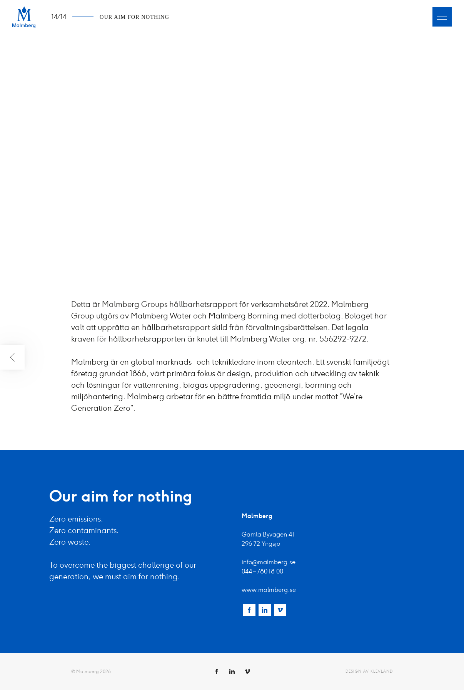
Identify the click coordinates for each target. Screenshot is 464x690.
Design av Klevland (369, 671)
